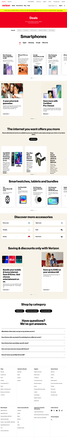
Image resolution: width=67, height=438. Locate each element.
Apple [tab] (24, 41)
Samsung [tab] (31, 41)
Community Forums (38, 373)
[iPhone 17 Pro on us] (30, 66)
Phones (19, 29)
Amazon (19, 373)
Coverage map (57, 1)
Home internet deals (32, 303)
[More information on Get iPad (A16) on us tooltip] (30, 183)
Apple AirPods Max (5, 411)
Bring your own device (5, 384)
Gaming (4, 236)
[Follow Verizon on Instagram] (59, 403)
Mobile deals (19, 303)
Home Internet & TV (5, 376)
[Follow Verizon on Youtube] (56, 403)
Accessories (3, 367)
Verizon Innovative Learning (56, 376)
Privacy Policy (21, 431)
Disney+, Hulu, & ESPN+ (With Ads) (8, 414)
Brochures (53, 381)
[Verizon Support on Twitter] (51, 412)
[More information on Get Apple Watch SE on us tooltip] (5, 183)
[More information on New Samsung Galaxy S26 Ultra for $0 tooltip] (9, 58)
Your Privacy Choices (30, 431)
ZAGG (18, 406)
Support (45, 1)
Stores (50, 1)
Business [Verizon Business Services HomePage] (9, 1)
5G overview (53, 384)
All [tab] (20, 41)
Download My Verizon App (39, 381)
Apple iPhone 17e (4, 406)
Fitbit (18, 417)
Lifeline (35, 384)
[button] (33, 324)
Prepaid (2, 373)
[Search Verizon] (53, 5)
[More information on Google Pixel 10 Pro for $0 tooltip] (50, 59)
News (52, 370)
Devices (2, 364)
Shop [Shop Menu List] (24, 5)
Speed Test (36, 393)
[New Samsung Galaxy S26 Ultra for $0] (10, 66)
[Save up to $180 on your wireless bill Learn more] (47, 282)
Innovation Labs (54, 387)
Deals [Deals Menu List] (28, 5)
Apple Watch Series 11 (5, 417)
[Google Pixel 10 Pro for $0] (49, 66)
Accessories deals (46, 303)
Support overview (37, 364)
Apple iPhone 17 (4, 403)
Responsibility (54, 373)
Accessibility (37, 387)
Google (18, 370)
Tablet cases (38, 222)
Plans (2, 370)
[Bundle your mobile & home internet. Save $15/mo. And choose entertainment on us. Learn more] (6, 282)
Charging (5, 229)
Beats (18, 408)
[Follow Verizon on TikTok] (62, 403)
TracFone (3, 387)
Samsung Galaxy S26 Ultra (6, 408)
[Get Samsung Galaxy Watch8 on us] (49, 192)
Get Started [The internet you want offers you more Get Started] (33, 142)
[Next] (64, 65)
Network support (37, 390)
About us (53, 364)
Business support (37, 376)
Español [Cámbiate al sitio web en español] (64, 1)
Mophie (19, 411)
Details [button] (61, 9)
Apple (18, 367)
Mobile (12, 5)
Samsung (19, 364)
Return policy (37, 367)
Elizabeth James (20, 420)
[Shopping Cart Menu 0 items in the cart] (65, 5)
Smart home (38, 236)
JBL (18, 414)
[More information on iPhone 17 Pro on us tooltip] (30, 59)
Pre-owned (26, 29)
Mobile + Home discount (6, 381)
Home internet (34, 29)
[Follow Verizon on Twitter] (54, 403)
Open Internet (45, 431)
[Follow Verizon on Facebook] (51, 403)
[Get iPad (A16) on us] (30, 192)
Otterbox (19, 403)
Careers (52, 367)
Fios (1, 420)
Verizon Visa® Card (5, 423)
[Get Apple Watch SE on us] (10, 192)
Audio (36, 229)
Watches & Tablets (43, 29)
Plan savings (51, 29)
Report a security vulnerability (40, 410)
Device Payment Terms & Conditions (41, 407)
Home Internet (19, 5)
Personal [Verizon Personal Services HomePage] (3, 1)
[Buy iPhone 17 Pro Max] (58, 9)
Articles (52, 378)
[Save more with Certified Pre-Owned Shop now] (47, 117)
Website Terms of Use (22, 434)
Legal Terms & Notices (38, 404)
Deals (2, 378)
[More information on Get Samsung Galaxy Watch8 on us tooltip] (55, 185)
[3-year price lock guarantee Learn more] (6, 117)
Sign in (35, 378)
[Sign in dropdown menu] (61, 5)
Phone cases (6, 222)
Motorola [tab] (45, 41)
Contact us (39, 1)
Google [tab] (38, 41)
